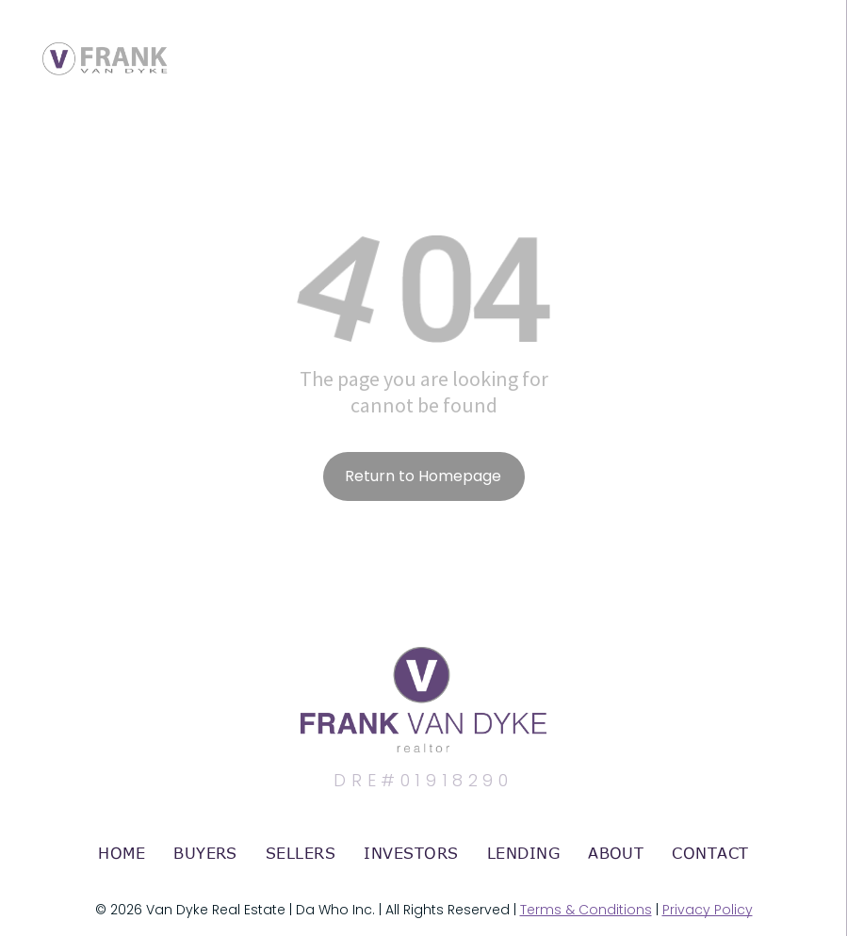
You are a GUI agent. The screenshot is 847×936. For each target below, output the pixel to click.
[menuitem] (121, 853)
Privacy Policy (707, 909)
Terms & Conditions (586, 909)
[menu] (805, 40)
